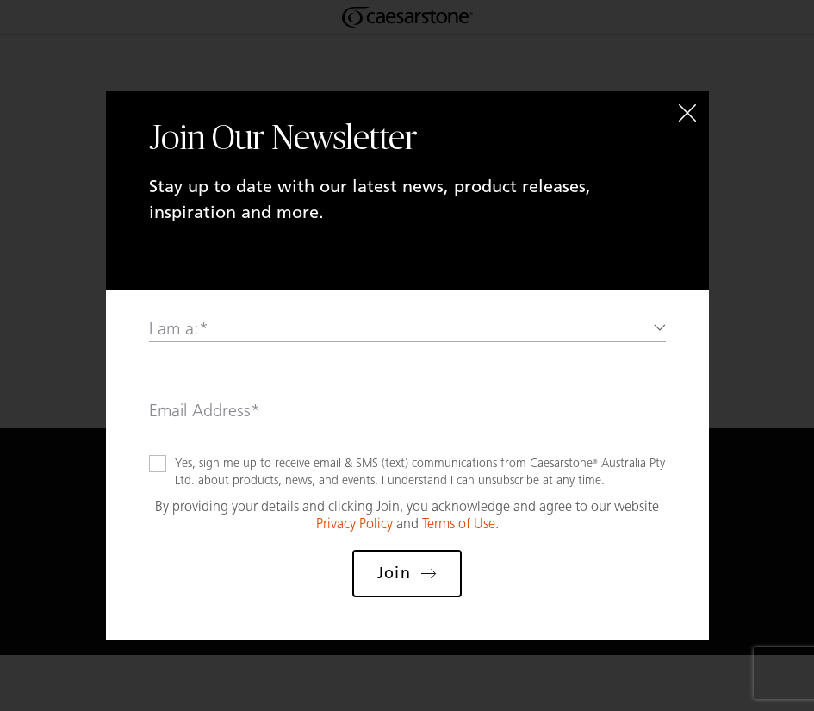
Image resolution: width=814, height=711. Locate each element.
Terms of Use (458, 523)
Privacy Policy (354, 523)
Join (406, 573)
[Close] (687, 112)
